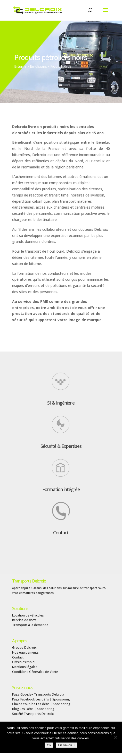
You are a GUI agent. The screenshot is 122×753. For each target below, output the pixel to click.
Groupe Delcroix (24, 647)
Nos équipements (25, 652)
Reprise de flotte (24, 620)
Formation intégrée (61, 489)
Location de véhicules (28, 615)
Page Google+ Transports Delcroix (38, 694)
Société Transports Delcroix (33, 714)
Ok (49, 745)
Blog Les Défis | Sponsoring (33, 709)
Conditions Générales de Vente (35, 672)
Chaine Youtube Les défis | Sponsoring (41, 704)
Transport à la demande (30, 625)
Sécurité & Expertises (61, 446)
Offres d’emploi (23, 662)
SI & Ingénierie (61, 403)
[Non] (115, 737)
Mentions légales (24, 667)
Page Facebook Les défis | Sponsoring (41, 699)
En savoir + (66, 745)
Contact (61, 532)
